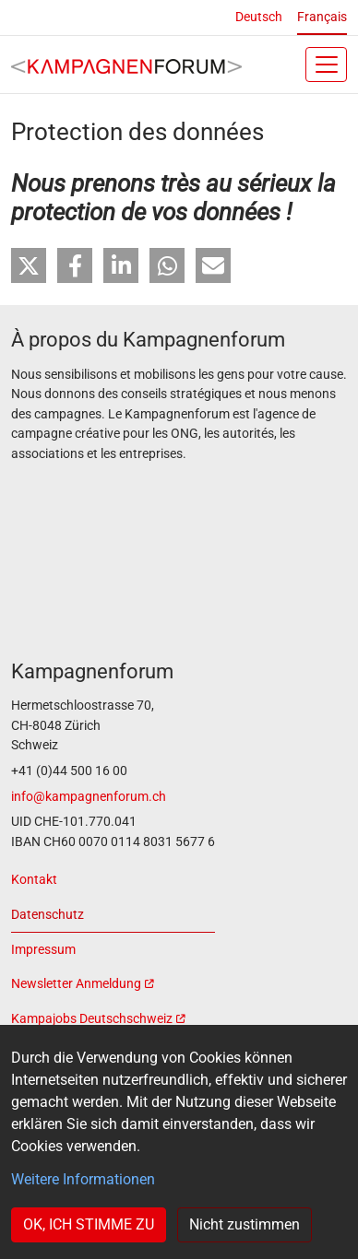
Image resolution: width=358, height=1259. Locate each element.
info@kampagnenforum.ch (88, 797)
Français (322, 17)
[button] (28, 265)
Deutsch (258, 17)
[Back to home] (126, 64)
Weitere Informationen (83, 1179)
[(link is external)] (113, 984)
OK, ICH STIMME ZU (88, 1224)
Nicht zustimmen (244, 1224)
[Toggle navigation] (326, 64)
